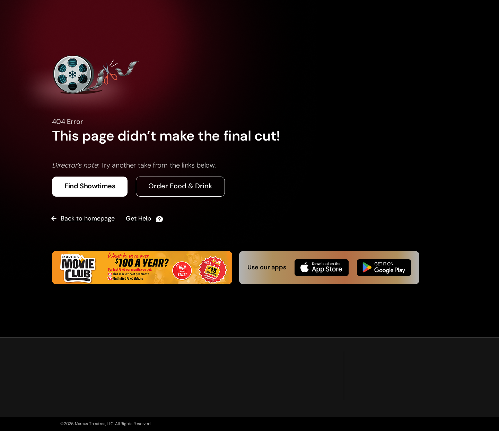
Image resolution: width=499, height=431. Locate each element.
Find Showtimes (89, 185)
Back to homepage (88, 218)
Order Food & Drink (180, 185)
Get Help (138, 219)
